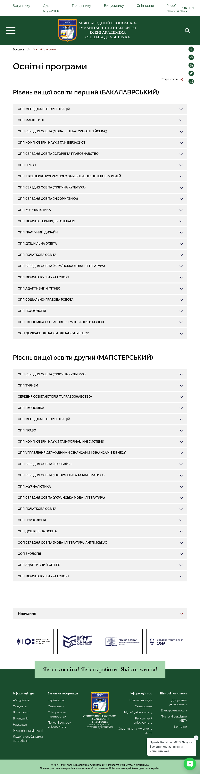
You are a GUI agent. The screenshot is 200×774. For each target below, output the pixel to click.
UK (184, 8)
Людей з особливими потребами (28, 739)
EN (191, 8)
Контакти (180, 726)
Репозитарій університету (143, 720)
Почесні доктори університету (59, 724)
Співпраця (145, 6)
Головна (18, 49)
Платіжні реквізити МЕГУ (174, 718)
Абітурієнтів (21, 700)
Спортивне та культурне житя (135, 731)
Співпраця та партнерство (57, 714)
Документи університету (178, 702)
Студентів (20, 706)
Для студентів (51, 8)
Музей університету (138, 712)
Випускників (21, 712)
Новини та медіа (140, 700)
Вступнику (21, 6)
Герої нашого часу (177, 8)
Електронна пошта (174, 710)
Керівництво (56, 700)
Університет (143, 706)
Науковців (20, 724)
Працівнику (81, 6)
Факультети (56, 706)
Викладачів (20, 718)
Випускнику (114, 6)
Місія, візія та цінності (28, 730)
